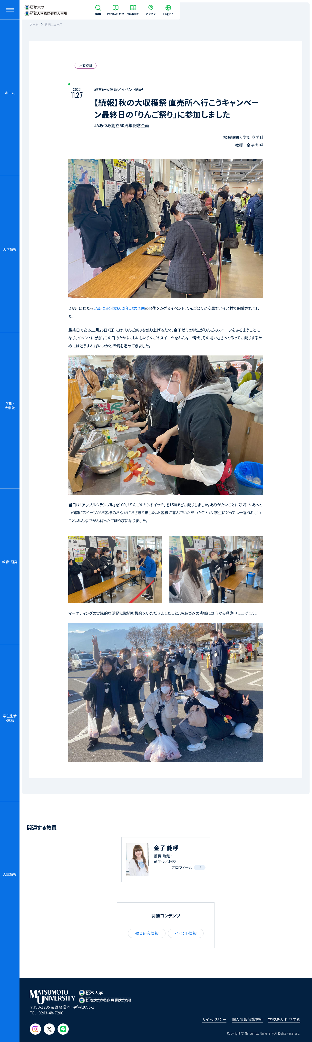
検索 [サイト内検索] (98, 13)
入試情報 (10, 874)
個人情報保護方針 (247, 1019)
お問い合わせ (115, 13)
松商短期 (85, 65)
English (168, 13)
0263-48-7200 (51, 1012)
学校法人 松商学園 (284, 1019)
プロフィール (182, 867)
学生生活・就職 (10, 718)
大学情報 (10, 249)
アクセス (150, 13)
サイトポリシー (214, 1019)
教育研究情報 (146, 933)
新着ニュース (53, 24)
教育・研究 (10, 561)
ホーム (10, 92)
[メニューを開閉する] (10, 10)
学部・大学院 (10, 405)
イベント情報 (185, 933)
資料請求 (133, 13)
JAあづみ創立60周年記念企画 (119, 308)
